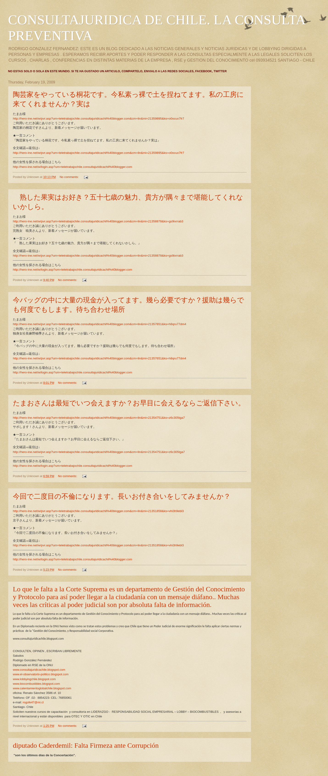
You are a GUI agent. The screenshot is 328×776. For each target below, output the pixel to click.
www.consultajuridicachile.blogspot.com (39, 669)
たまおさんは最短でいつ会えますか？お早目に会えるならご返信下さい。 (129, 403)
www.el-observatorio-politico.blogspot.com (41, 674)
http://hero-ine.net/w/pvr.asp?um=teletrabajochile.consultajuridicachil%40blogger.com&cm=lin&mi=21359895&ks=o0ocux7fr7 (98, 118)
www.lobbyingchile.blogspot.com (34, 679)
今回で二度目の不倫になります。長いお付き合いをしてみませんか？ (122, 496)
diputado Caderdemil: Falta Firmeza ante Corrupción (86, 745)
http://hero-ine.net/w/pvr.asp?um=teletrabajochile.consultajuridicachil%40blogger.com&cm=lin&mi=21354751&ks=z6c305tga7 (99, 417)
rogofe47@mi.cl (33, 702)
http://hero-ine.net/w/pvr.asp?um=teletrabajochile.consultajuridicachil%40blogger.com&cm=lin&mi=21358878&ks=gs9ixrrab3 (98, 221)
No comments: (70, 177)
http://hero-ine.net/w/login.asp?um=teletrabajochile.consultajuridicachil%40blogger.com (72, 167)
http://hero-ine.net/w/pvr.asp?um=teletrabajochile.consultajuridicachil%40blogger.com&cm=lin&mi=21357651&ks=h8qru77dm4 (99, 324)
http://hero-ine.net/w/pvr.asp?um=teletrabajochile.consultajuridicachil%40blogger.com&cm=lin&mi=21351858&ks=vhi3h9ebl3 (98, 511)
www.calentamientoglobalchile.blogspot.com (42, 688)
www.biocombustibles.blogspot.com (36, 683)
